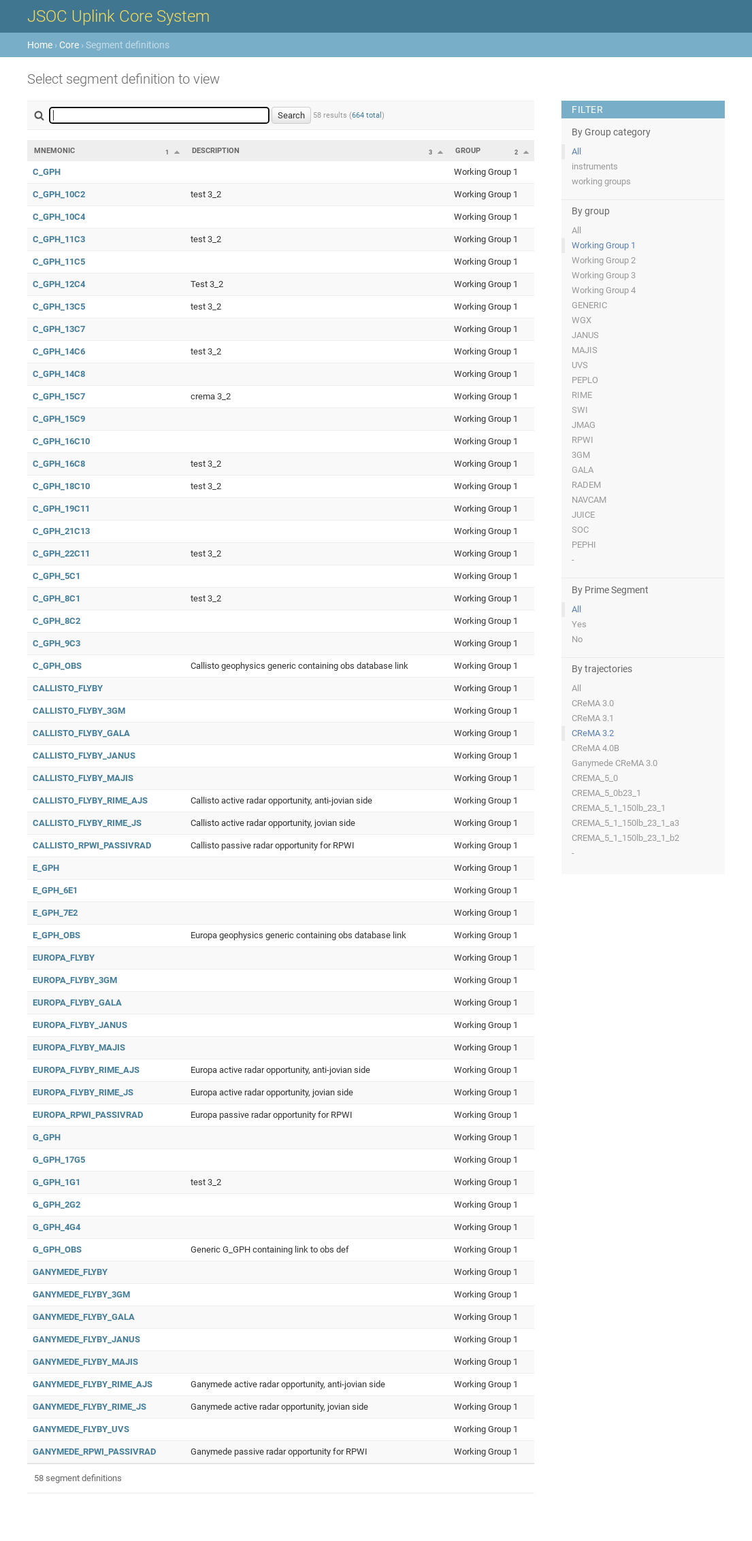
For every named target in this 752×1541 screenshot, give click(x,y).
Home (39, 44)
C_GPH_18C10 (61, 486)
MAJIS (585, 350)
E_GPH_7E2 (55, 913)
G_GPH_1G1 (56, 1182)
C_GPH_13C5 (59, 306)
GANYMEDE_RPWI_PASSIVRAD (94, 1451)
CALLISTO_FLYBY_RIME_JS (87, 823)
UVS (580, 365)
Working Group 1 (604, 245)
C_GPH (47, 172)
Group (467, 150)
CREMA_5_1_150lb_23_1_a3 (625, 823)
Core (69, 44)
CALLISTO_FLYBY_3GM (79, 711)
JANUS (585, 335)
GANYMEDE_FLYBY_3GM (81, 1294)
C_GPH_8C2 (56, 621)
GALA (582, 470)
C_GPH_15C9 (59, 419)
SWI (580, 410)
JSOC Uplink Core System (118, 16)
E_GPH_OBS (56, 935)
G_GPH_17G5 (59, 1160)
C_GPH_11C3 (59, 239)
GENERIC (589, 305)
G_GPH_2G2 (56, 1204)
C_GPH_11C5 (59, 261)
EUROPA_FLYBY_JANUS (80, 1025)
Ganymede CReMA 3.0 (614, 763)
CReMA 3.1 (593, 718)
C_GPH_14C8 (59, 374)
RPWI (582, 440)
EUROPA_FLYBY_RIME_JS (83, 1092)
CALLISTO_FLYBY (68, 688)
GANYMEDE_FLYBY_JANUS (86, 1339)
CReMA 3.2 (593, 733)
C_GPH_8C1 (56, 598)
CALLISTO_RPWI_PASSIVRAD (92, 845)
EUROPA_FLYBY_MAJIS (79, 1047)
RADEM (586, 485)
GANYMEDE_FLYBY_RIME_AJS (92, 1384)
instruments (595, 166)
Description (216, 150)
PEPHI (584, 545)
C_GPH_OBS (57, 666)
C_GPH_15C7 (59, 396)
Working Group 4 (604, 290)
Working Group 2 (604, 260)
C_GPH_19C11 (61, 508)
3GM (581, 455)
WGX (581, 320)
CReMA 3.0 (593, 703)
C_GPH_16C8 (59, 464)
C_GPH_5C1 (56, 576)
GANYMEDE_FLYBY (70, 1272)
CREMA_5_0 (595, 778)
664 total (367, 115)
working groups (601, 181)
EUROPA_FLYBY (64, 957)
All (576, 151)
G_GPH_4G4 (56, 1227)
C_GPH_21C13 (61, 531)
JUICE (583, 515)
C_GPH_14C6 (59, 351)
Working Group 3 (604, 275)
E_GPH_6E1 (55, 890)
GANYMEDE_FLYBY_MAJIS (85, 1362)
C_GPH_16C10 (61, 441)
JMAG (583, 425)
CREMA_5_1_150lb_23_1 (619, 808)
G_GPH (47, 1137)
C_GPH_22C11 (61, 553)
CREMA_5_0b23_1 (606, 793)
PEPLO (585, 380)
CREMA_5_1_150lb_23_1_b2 (625, 838)
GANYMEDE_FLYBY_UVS (81, 1429)
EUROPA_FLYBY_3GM (75, 980)
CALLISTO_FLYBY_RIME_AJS (90, 800)
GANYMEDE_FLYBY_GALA (84, 1317)
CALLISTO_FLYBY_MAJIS (83, 778)
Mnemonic (54, 150)
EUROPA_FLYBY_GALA (77, 1002)
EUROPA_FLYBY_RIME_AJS (86, 1070)
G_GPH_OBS (57, 1249)
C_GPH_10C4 (59, 217)
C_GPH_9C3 (56, 643)
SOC (580, 530)
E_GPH (46, 868)
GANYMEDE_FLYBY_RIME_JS (89, 1407)
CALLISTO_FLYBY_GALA (81, 733)
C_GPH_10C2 (59, 194)
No (577, 639)
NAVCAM (589, 500)
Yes (579, 624)
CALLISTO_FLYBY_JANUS (84, 755)
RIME (582, 395)
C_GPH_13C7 (59, 329)
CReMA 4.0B (595, 748)
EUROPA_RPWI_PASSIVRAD (88, 1115)
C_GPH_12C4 (59, 284)
